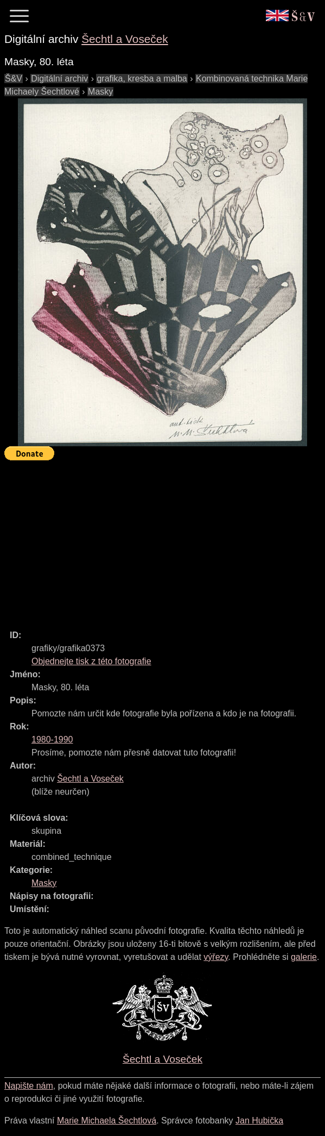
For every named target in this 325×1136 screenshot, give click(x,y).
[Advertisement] (164, 540)
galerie (304, 957)
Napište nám (28, 1085)
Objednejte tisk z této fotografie (91, 661)
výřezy (215, 957)
